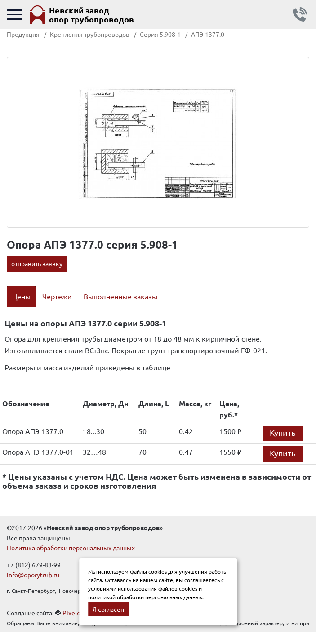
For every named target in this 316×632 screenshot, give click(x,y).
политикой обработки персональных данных (145, 597)
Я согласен (108, 609)
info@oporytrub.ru (33, 575)
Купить (283, 432)
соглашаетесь (202, 580)
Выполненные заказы (120, 296)
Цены (21, 296)
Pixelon (73, 613)
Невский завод (91, 14)
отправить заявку (36, 263)
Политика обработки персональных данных (71, 548)
